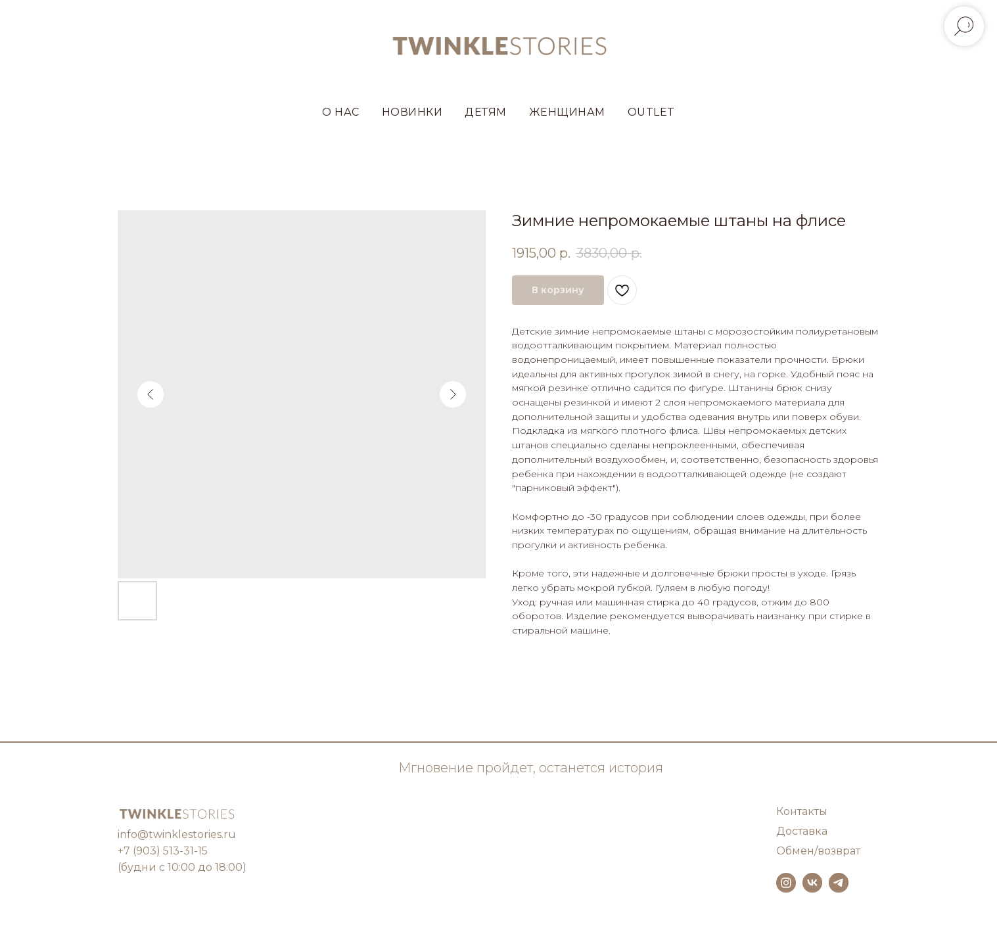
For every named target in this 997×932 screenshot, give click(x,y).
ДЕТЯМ (486, 112)
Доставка (801, 831)
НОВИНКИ (412, 112)
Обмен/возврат (818, 851)
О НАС (340, 112)
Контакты (801, 811)
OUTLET (651, 112)
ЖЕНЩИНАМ (567, 112)
